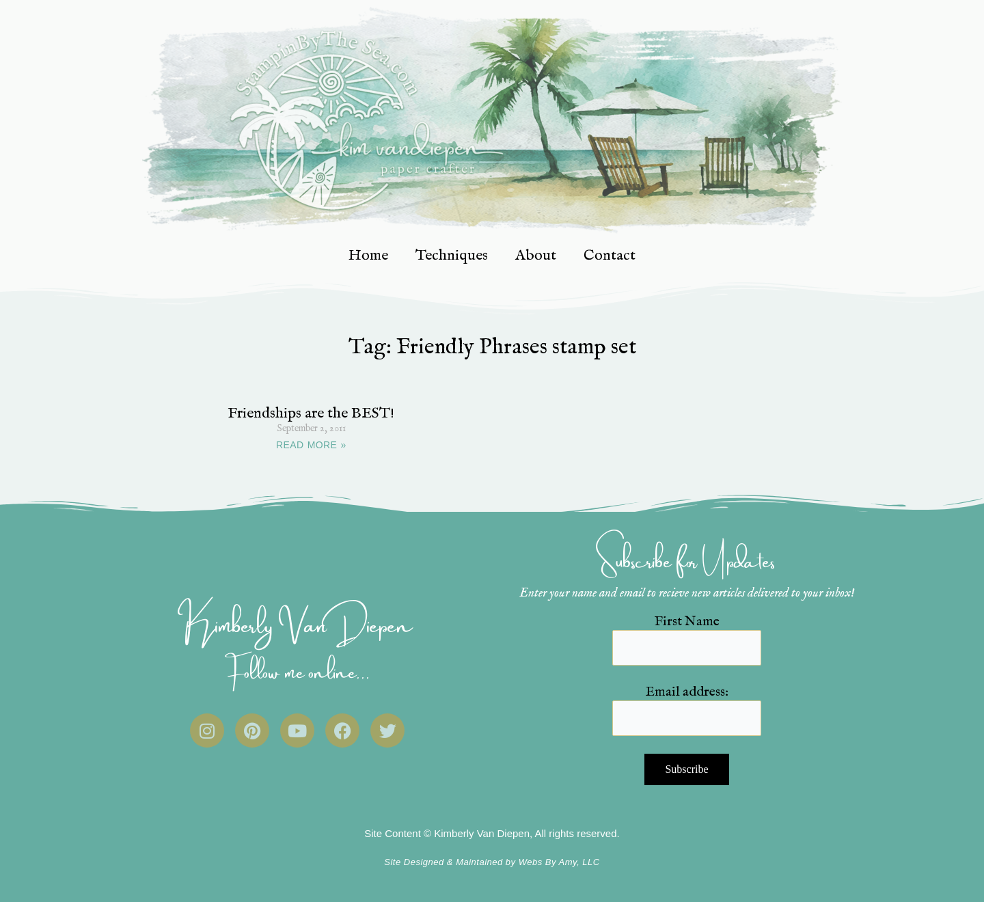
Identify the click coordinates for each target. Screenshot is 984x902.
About (535, 255)
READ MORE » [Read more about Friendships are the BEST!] (311, 444)
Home (368, 255)
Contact (610, 255)
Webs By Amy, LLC (559, 862)
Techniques (451, 255)
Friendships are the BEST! (311, 413)
